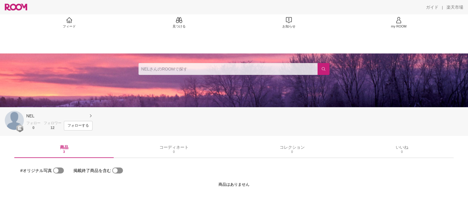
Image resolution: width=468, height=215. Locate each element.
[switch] (58, 170)
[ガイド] (432, 7)
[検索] (324, 69)
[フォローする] (78, 125)
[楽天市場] (455, 7)
